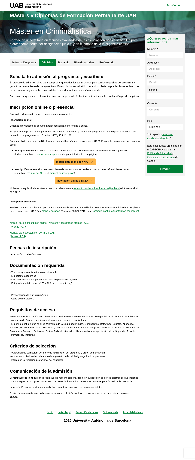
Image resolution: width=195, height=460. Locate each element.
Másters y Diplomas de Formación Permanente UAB (80, 15)
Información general (24, 67)
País (149, 125)
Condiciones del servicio (161, 162)
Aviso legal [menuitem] (64, 437)
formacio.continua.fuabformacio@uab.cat (99, 199)
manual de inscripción (48, 165)
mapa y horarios (59, 223)
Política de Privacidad (159, 158)
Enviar (165, 174)
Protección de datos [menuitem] (87, 437)
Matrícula (63, 67)
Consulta (152, 108)
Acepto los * (160, 141)
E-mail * (151, 81)
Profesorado (106, 67)
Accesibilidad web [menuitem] (133, 437)
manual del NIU (36, 184)
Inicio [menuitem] (50, 437)
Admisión (47, 67)
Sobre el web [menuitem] (110, 437)
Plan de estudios (84, 67)
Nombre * (152, 53)
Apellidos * (153, 67)
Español (175, 5)
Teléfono (152, 94)
